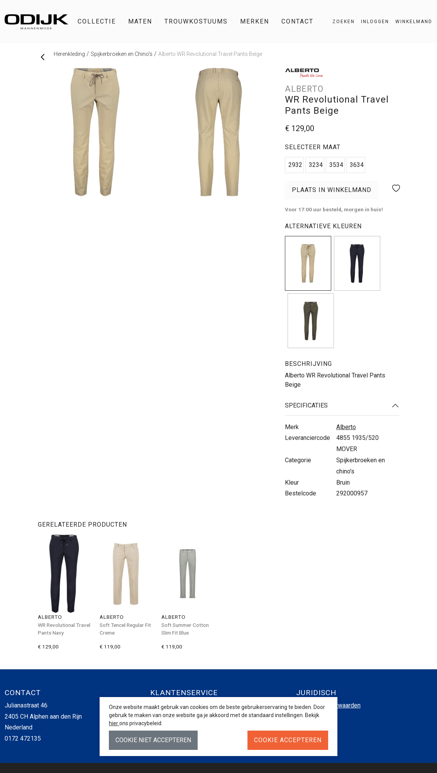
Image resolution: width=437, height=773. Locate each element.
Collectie (97, 21)
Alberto (346, 427)
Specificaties (306, 405)
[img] (308, 263)
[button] (410, 21)
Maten (140, 21)
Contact (297, 21)
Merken (254, 21)
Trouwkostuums (196, 21)
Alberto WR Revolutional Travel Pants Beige (210, 54)
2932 (295, 164)
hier (114, 723)
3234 (316, 164)
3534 (336, 164)
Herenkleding (69, 54)
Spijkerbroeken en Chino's (121, 54)
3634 (357, 164)
